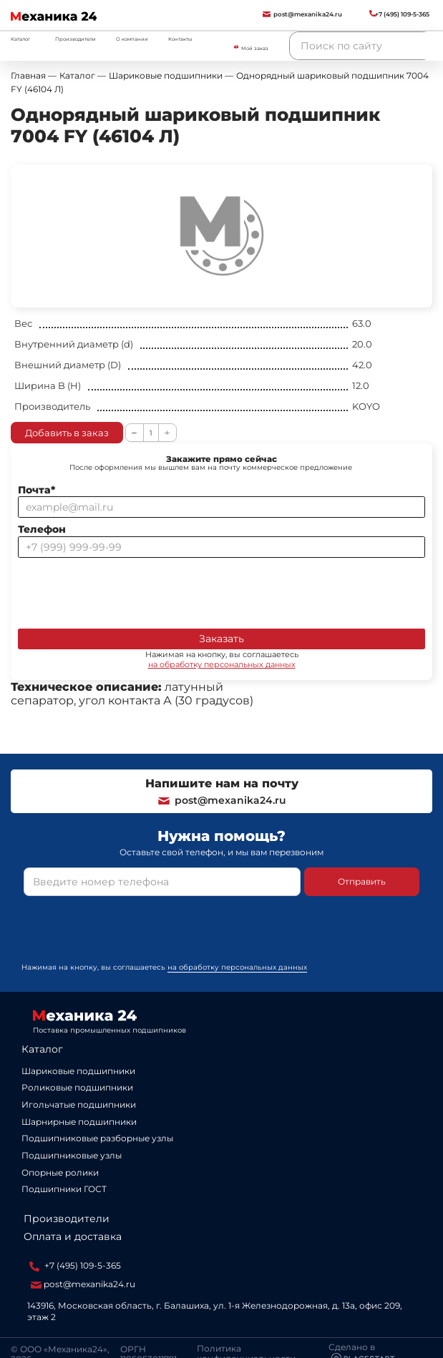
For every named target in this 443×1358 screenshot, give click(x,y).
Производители (75, 39)
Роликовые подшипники (77, 1087)
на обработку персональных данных (222, 664)
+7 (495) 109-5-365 (75, 1265)
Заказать (221, 638)
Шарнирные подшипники (79, 1121)
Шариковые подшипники (78, 1071)
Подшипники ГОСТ (64, 1189)
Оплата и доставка (73, 1236)
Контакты (180, 39)
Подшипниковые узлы (71, 1155)
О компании (132, 39)
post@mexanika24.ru (221, 800)
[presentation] (126, 591)
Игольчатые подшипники (78, 1104)
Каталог (42, 1049)
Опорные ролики (60, 1172)
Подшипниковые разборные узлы (97, 1138)
